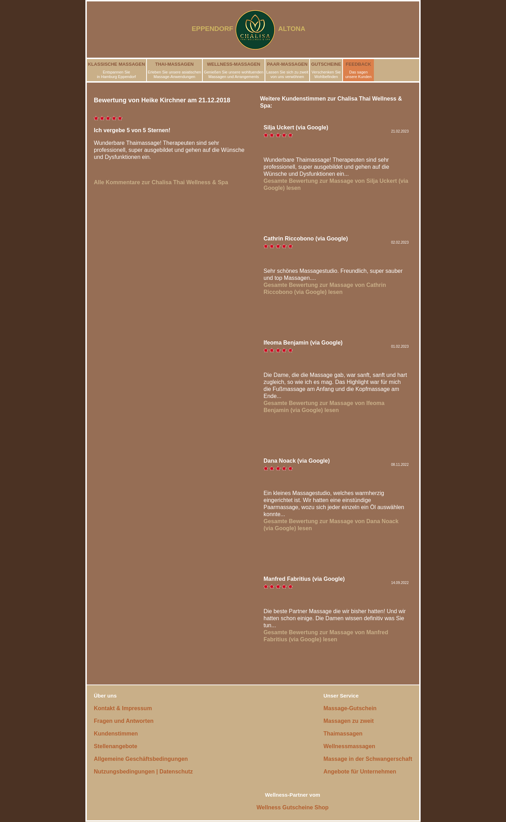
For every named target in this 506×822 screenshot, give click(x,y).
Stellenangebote (115, 746)
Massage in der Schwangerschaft (367, 759)
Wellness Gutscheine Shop (293, 807)
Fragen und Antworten (124, 721)
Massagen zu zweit (348, 721)
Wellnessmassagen (349, 746)
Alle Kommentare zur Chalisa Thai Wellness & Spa (161, 182)
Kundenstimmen (116, 734)
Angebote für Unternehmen (359, 772)
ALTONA (296, 28)
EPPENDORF (212, 28)
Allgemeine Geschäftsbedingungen (141, 759)
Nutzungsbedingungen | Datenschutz (143, 772)
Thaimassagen (342, 734)
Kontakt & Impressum (123, 708)
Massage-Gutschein (349, 708)
